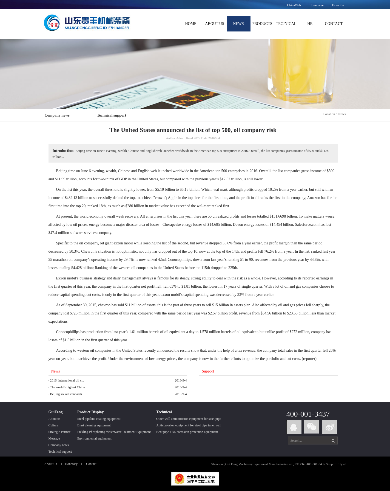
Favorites (338, 5)
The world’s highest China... (68, 387)
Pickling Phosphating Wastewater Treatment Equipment (114, 432)
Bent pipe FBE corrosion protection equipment (187, 432)
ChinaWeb (294, 5)
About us (55, 419)
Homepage (316, 5)
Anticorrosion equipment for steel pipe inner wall (188, 425)
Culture (53, 425)
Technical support (111, 115)
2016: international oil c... (67, 380)
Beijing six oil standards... (67, 394)
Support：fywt (336, 464)
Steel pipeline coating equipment (99, 419)
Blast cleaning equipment (94, 425)
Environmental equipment (94, 438)
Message (54, 438)
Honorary (71, 464)
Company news (57, 115)
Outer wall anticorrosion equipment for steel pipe (188, 419)
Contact (91, 464)
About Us (50, 464)
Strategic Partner (59, 432)
